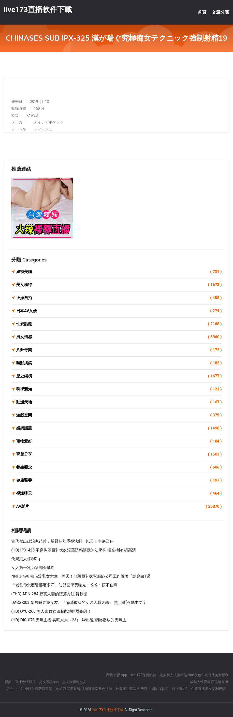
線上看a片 (180, 689)
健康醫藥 (119, 480)
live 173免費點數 (143, 675)
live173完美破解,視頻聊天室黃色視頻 (84, 689)
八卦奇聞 (119, 350)
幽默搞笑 (119, 363)
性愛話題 (119, 323)
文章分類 (220, 12)
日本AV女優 (119, 310)
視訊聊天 (119, 493)
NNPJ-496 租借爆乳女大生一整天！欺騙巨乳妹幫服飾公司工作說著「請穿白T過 (80, 576)
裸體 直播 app (116, 675)
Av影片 (119, 506)
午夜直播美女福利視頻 (208, 689)
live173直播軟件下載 (38, 9)
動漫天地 (119, 402)
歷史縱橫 (119, 376)
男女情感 (119, 337)
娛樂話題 (119, 428)
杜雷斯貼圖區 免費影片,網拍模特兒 (142, 689)
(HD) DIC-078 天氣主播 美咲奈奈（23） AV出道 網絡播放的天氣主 (68, 620)
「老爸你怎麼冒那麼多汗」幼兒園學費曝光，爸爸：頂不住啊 (64, 585)
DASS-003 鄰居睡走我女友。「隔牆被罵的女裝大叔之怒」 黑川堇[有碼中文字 (78, 602)
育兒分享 (119, 454)
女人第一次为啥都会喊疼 (33, 567)
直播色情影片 (25, 682)
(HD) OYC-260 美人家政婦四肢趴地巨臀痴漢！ (51, 611)
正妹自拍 (119, 297)
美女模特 (119, 284)
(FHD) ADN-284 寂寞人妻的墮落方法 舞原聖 (49, 594)
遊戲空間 (119, 415)
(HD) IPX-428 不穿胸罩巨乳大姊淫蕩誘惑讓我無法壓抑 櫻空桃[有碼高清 (73, 550)
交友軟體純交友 (74, 682)
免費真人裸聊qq (25, 558)
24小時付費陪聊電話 (36, 689)
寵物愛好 (119, 441)
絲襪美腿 (119, 271)
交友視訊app (49, 682)
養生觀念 (119, 467)
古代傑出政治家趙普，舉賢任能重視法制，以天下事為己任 (62, 541)
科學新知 (119, 389)
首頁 (202, 12)
